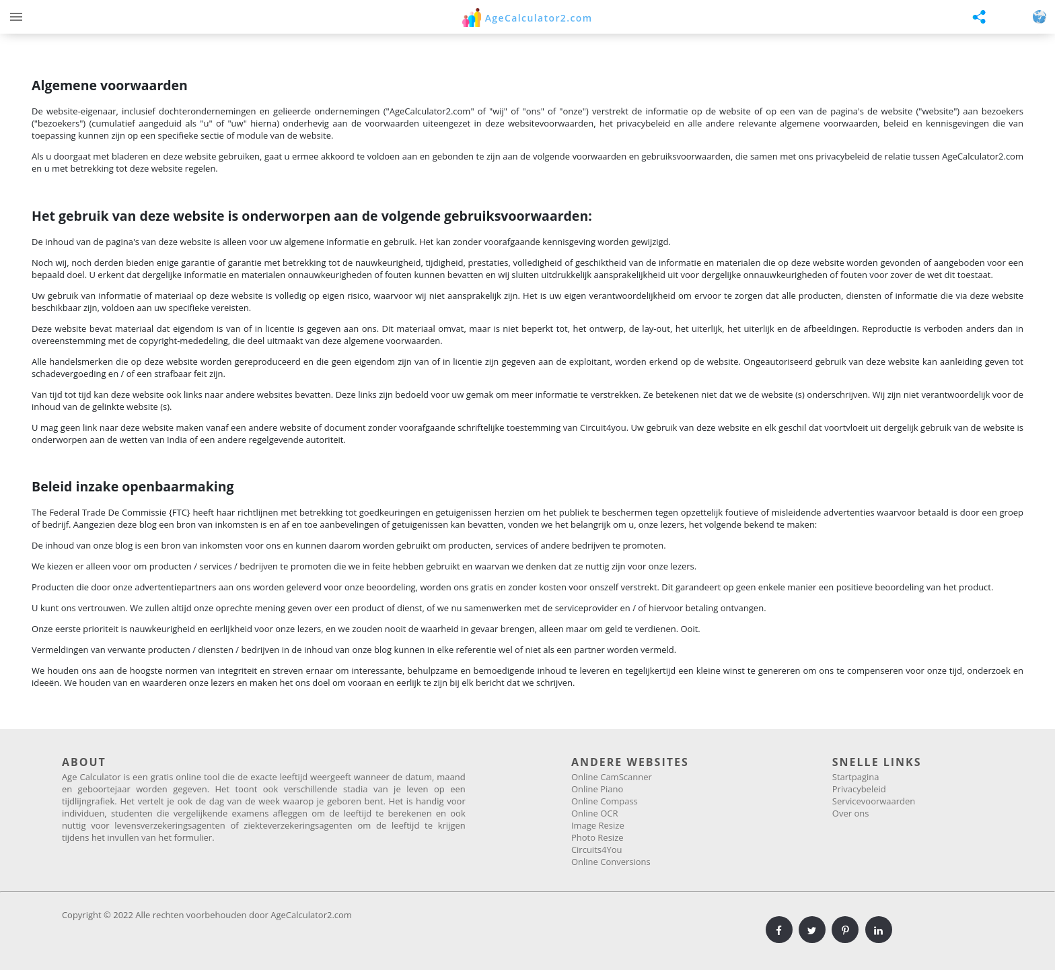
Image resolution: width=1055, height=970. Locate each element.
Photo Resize (597, 837)
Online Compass (604, 801)
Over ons (850, 813)
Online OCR (594, 813)
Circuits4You (596, 849)
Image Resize (597, 825)
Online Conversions (611, 862)
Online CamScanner (611, 777)
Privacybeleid (859, 789)
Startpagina (855, 777)
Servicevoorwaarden (874, 801)
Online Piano (597, 789)
